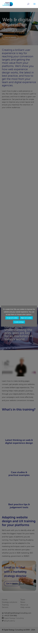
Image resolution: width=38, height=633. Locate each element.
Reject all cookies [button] (26, 318)
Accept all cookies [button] (12, 318)
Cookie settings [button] (19, 322)
